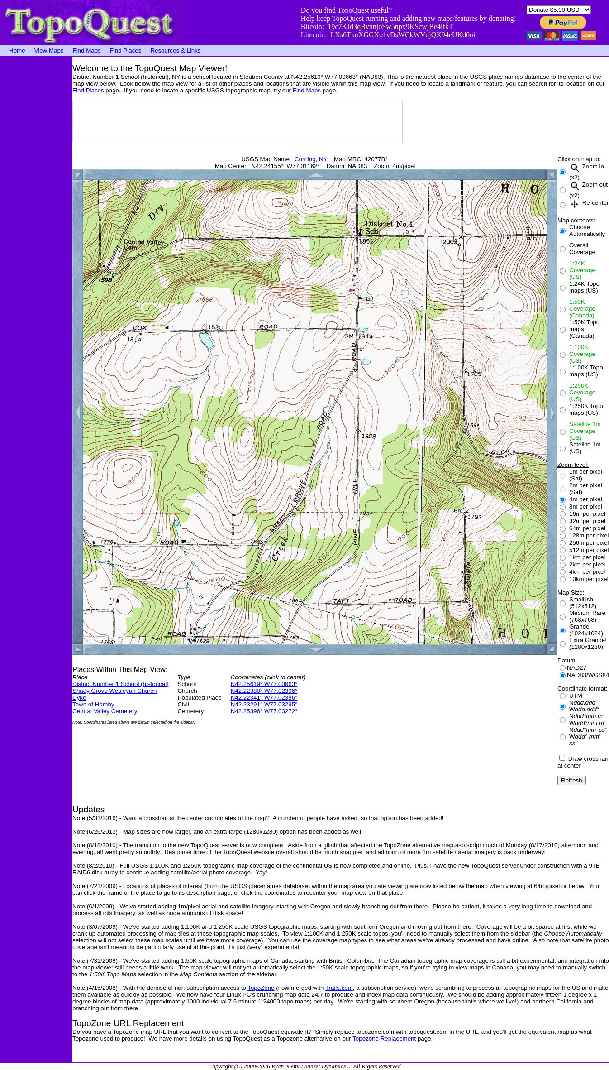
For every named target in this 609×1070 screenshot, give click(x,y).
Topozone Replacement (384, 1038)
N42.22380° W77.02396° (264, 690)
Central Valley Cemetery (104, 711)
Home (17, 50)
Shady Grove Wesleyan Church (114, 690)
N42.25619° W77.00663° (264, 684)
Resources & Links (175, 50)
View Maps (49, 50)
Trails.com (339, 987)
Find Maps (87, 50)
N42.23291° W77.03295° (264, 704)
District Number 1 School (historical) (120, 684)
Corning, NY (311, 159)
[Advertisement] (36, 192)
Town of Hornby (93, 704)
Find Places (126, 50)
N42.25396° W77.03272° (264, 711)
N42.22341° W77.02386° (264, 697)
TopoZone (260, 987)
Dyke (79, 697)
